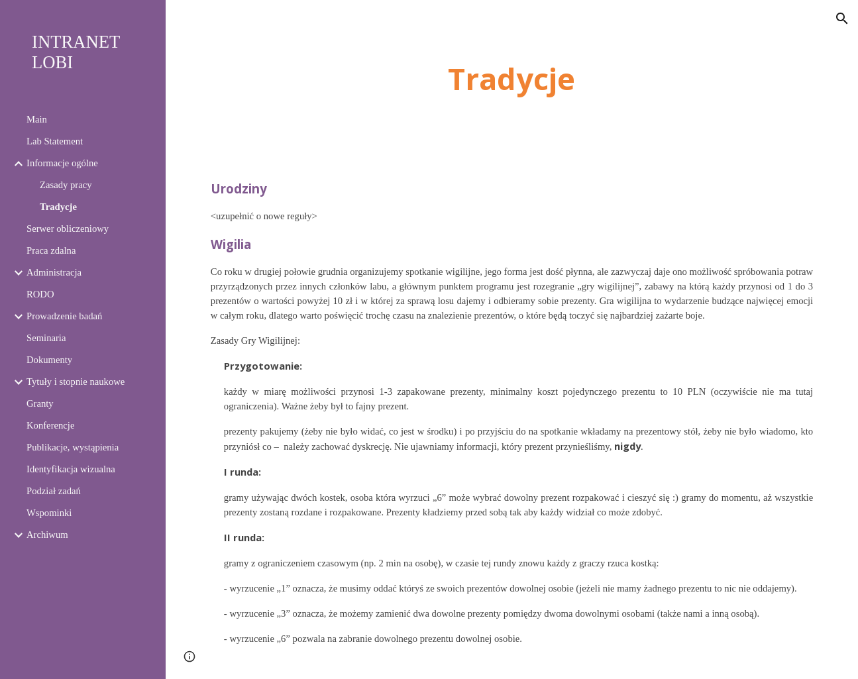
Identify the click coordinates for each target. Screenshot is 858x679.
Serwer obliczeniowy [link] (68, 228)
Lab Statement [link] (55, 141)
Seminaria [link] (46, 338)
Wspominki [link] (49, 512)
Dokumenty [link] (49, 359)
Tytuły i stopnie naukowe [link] (76, 381)
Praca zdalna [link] (51, 250)
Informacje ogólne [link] (62, 163)
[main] (512, 79)
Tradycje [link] (58, 206)
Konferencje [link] (50, 425)
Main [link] (37, 119)
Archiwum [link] (47, 534)
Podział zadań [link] (54, 491)
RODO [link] (40, 294)
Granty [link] (40, 403)
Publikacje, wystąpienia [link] (73, 447)
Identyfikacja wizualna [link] (71, 469)
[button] (842, 18)
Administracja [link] (54, 272)
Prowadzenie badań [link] (64, 316)
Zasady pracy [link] (66, 185)
